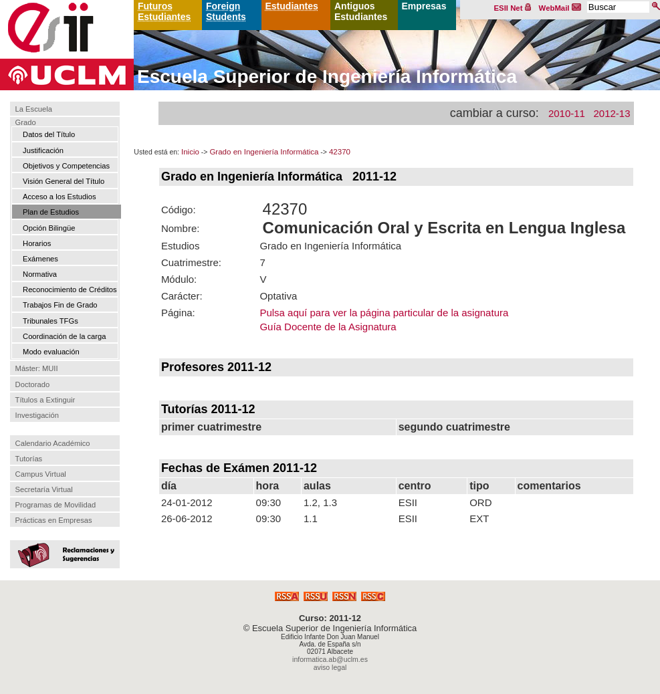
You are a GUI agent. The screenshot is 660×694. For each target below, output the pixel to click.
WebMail (560, 8)
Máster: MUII (36, 369)
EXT (479, 518)
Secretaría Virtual (44, 489)
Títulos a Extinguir (45, 400)
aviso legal (330, 667)
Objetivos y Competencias (66, 166)
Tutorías (29, 459)
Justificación (43, 150)
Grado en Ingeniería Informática (263, 152)
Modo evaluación (51, 352)
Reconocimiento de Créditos (70, 289)
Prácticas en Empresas (53, 520)
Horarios (37, 243)
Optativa (278, 296)
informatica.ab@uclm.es (330, 659)
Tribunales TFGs (50, 321)
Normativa (40, 274)
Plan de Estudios (51, 212)
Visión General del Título (63, 181)
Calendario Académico (52, 443)
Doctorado (32, 384)
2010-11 (566, 113)
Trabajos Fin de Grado (60, 305)
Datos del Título (49, 134)
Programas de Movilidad (55, 505)
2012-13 (611, 113)
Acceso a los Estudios (59, 197)
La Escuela (33, 109)
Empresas (424, 6)
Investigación (37, 415)
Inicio (190, 152)
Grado (25, 122)
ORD (480, 502)
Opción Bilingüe (49, 228)
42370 (339, 152)
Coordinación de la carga (64, 336)
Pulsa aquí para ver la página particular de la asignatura (383, 312)
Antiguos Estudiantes (360, 11)
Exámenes (40, 259)
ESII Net (513, 8)
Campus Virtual (40, 474)
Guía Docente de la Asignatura (327, 326)
